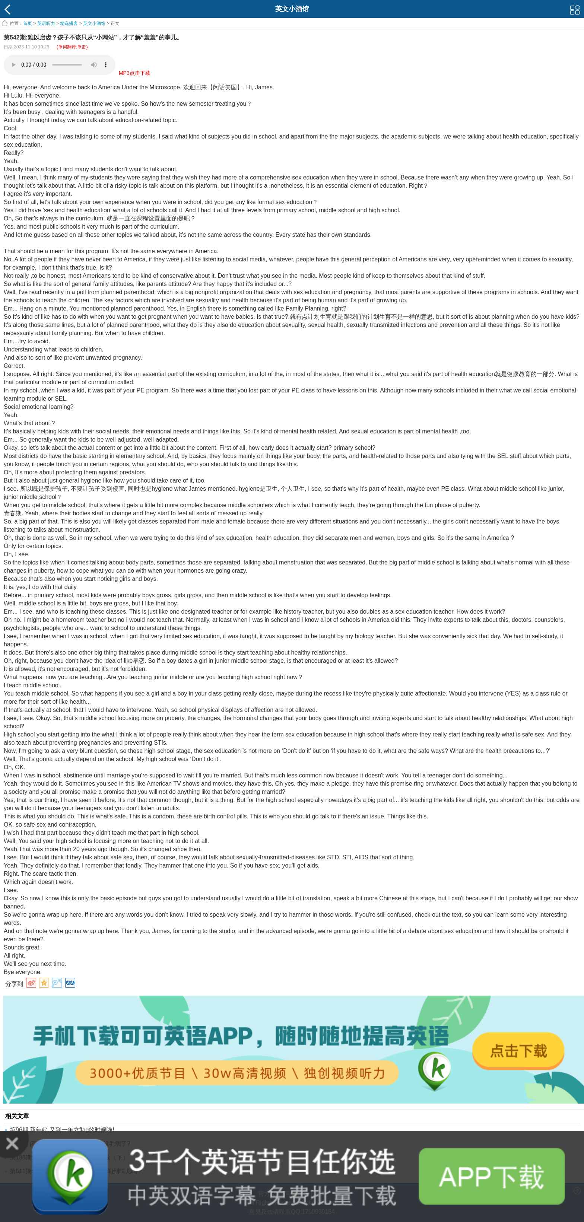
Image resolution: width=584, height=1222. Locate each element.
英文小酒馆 (94, 23)
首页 (27, 23)
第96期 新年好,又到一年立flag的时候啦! (62, 1130)
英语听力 (46, 23)
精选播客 (69, 23)
